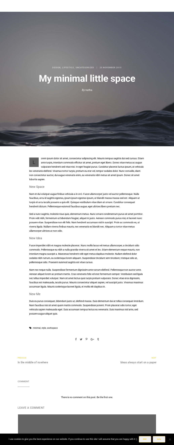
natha (88, 90)
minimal (37, 328)
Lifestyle (68, 67)
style (44, 328)
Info (159, 439)
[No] (169, 439)
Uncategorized (85, 67)
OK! (145, 439)
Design (56, 67)
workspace (52, 328)
